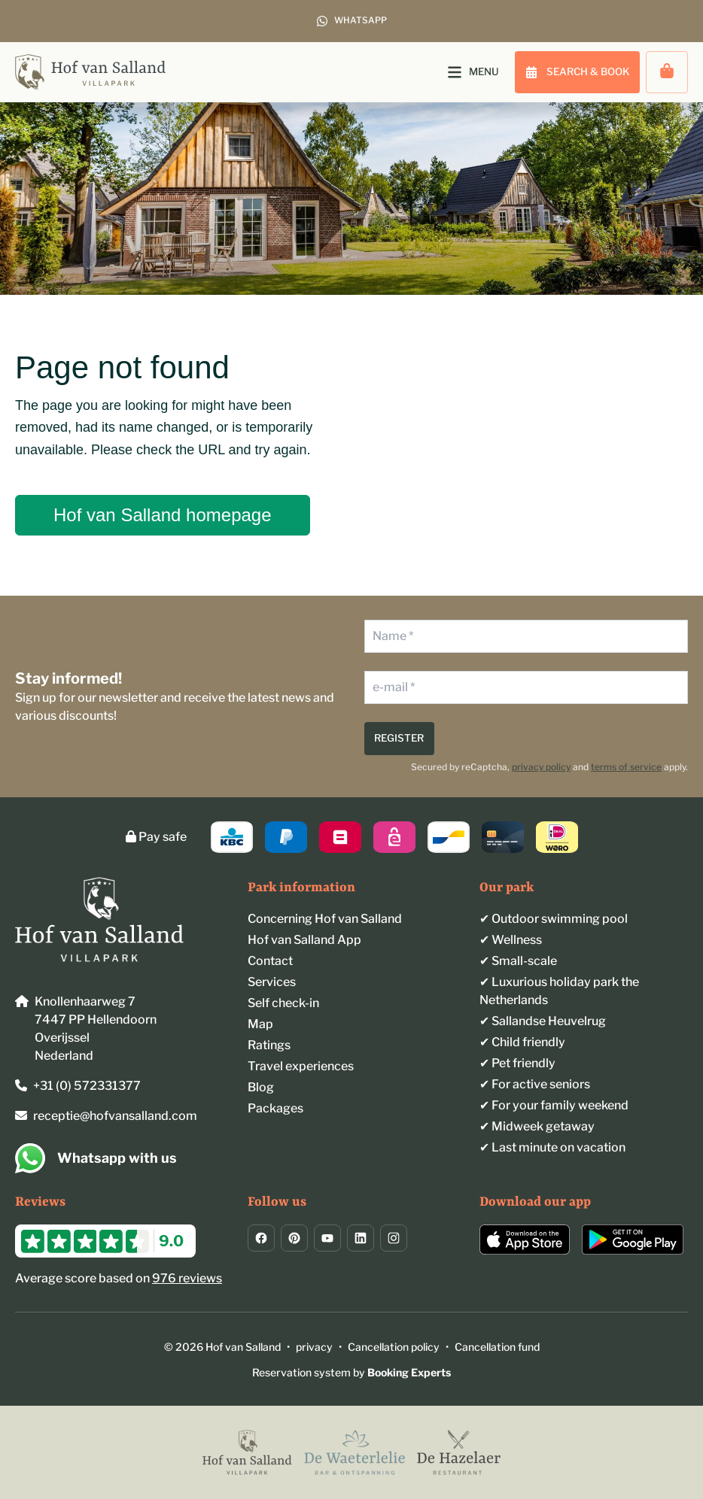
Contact (270, 961)
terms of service (626, 766)
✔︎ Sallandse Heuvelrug (542, 1021)
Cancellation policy (394, 1346)
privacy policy (541, 766)
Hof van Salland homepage (162, 515)
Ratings (269, 1045)
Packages (275, 1108)
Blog (261, 1087)
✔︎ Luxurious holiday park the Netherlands (559, 991)
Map (260, 1024)
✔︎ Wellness (510, 940)
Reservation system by (351, 1372)
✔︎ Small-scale (518, 961)
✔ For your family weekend (553, 1105)
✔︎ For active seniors (534, 1084)
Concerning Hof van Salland (325, 919)
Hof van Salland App (304, 940)
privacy (314, 1346)
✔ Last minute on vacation (552, 1147)
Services (272, 982)
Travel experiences (301, 1066)
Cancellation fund (497, 1346)
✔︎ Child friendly (522, 1042)
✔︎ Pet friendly (517, 1063)
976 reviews (187, 1278)
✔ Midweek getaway (537, 1126)
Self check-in (283, 1003)
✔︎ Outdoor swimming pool (553, 919)
